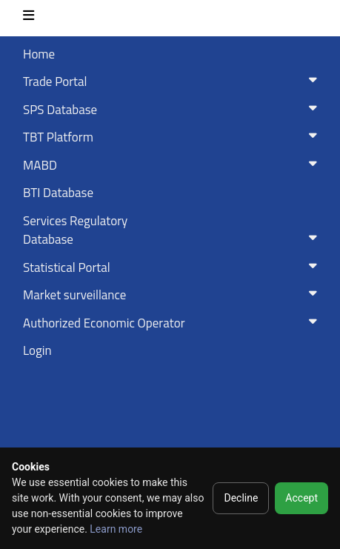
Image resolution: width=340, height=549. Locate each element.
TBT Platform (173, 137)
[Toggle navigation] (28, 18)
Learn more (116, 529)
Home (39, 54)
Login (37, 350)
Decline (241, 498)
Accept (301, 498)
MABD (173, 165)
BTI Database (58, 192)
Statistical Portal (173, 267)
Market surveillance (173, 295)
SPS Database (173, 109)
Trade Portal (173, 81)
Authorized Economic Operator (173, 323)
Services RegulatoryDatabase (173, 230)
